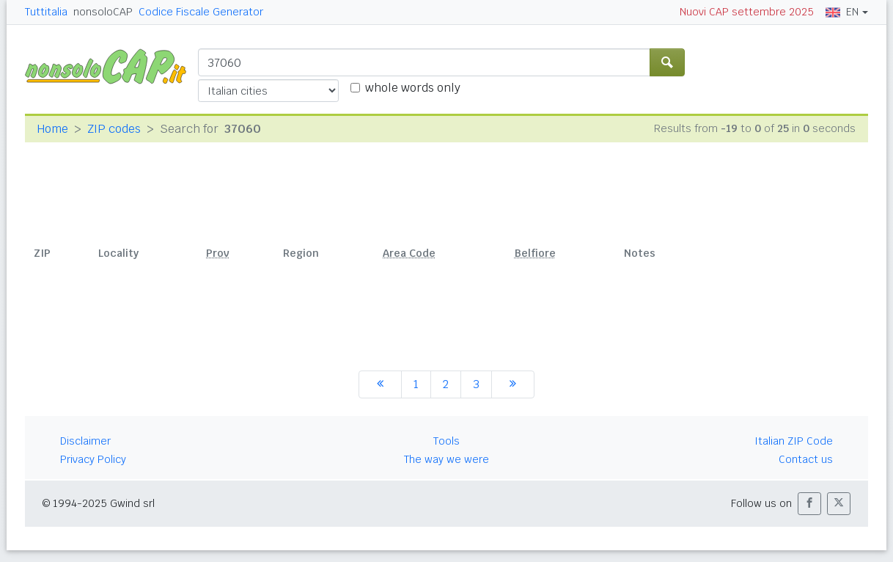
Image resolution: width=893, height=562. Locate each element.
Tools (446, 441)
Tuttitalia (46, 11)
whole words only (412, 87)
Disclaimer (85, 441)
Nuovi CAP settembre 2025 (747, 11)
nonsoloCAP (103, 11)
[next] (512, 384)
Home (52, 128)
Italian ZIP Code (793, 441)
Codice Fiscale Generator (201, 11)
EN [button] (842, 11)
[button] (809, 503)
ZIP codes (114, 128)
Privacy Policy (93, 459)
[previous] (380, 384)
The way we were (446, 459)
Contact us (806, 459)
